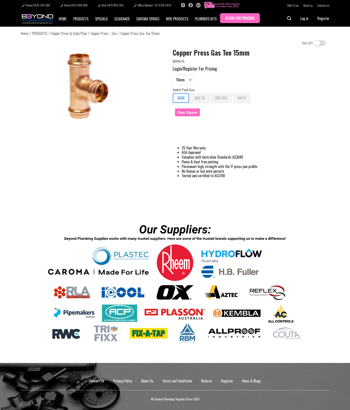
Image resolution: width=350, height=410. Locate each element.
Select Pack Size (184, 90)
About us (308, 5)
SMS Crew (293, 5)
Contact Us (96, 381)
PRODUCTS (80, 19)
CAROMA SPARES (147, 19)
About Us (147, 381)
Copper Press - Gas (103, 33)
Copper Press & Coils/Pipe (69, 33)
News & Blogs (251, 381)
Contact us (323, 5)
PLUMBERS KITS (206, 19)
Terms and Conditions (177, 381)
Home (24, 33)
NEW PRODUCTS (177, 19)
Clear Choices (187, 112)
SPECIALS (101, 19)
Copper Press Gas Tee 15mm (140, 33)
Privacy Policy (122, 381)
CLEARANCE (122, 19)
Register (323, 18)
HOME (62, 19)
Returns (206, 381)
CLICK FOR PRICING (239, 18)
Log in (304, 18)
